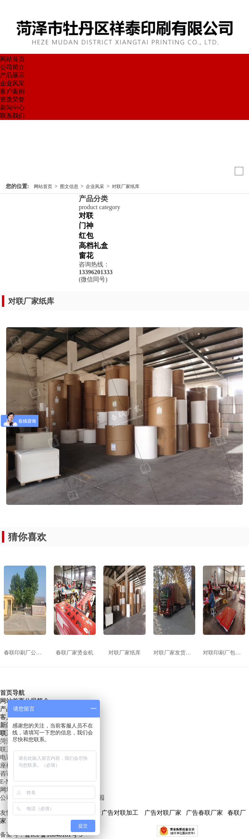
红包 (86, 235)
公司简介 (12, 67)
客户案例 (12, 91)
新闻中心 (12, 107)
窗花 (86, 255)
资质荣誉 (12, 99)
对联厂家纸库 (125, 186)
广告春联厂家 (204, 812)
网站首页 (12, 59)
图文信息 (69, 186)
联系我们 (12, 115)
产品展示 (12, 75)
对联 (86, 215)
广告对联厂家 (162, 812)
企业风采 (12, 83)
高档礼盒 (93, 245)
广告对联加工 (119, 812)
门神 (86, 225)
